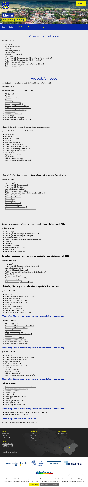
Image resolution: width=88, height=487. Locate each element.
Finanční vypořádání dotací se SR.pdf (17, 106)
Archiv (11, 27)
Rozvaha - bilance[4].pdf (13, 276)
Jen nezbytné (45, 484)
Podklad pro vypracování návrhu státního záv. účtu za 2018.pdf (25, 193)
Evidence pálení (54, 464)
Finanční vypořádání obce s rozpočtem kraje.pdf (20, 357)
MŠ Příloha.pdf (10, 116)
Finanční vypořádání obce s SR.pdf (16, 359)
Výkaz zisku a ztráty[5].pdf (13, 280)
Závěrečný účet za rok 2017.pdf (15, 248)
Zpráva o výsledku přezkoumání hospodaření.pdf (20, 209)
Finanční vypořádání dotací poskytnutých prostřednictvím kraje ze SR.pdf (28, 58)
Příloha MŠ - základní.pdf (13, 197)
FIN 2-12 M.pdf (10, 183)
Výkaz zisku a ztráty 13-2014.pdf (15, 340)
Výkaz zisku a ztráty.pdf (12, 98)
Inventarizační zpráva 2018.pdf (14, 189)
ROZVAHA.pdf (9, 395)
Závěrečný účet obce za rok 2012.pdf (16, 389)
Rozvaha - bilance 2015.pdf (13, 306)
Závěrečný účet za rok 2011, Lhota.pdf (17, 414)
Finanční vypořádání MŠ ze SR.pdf (15, 110)
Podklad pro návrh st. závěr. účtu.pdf (17, 302)
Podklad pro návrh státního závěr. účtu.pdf (18, 334)
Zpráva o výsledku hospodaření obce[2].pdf (19, 282)
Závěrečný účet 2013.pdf (13, 373)
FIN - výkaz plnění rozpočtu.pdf (15, 405)
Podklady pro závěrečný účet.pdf (15, 397)
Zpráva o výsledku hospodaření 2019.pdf (18, 120)
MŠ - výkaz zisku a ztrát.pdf (14, 332)
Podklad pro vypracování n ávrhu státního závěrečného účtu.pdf (25, 272)
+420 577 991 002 (7, 444)
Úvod (3, 27)
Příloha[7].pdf (9, 274)
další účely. (79, 479)
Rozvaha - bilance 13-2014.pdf (14, 338)
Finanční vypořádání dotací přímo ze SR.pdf (19, 236)
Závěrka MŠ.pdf (10, 250)
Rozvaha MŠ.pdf (10, 52)
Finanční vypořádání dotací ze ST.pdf (16, 185)
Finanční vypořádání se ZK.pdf (14, 187)
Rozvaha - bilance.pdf (12, 369)
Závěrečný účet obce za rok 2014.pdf (16, 342)
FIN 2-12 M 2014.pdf (11, 324)
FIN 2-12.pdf (9, 294)
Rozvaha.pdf (9, 44)
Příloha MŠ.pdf (10, 199)
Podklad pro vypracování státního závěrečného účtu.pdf (23, 240)
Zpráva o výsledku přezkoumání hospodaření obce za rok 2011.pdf (26, 412)
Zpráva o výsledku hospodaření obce (16, 344)
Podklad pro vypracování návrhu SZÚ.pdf (18, 62)
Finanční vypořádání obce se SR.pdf (16, 328)
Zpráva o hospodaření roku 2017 (15, 251)
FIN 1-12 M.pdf (10, 232)
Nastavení (54, 484)
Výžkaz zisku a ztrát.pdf (12, 46)
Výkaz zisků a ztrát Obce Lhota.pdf (16, 207)
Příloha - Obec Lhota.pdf (13, 195)
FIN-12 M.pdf (9, 56)
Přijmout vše (34, 484)
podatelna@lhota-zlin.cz (9, 452)
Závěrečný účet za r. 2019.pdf (14, 118)
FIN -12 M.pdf (9, 94)
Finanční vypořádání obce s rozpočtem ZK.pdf (19, 296)
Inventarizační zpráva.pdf (13, 50)
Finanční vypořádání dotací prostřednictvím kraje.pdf (22, 234)
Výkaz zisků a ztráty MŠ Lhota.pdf (16, 300)
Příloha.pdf (8, 48)
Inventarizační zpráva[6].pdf (14, 268)
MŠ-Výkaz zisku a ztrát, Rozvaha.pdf (16, 270)
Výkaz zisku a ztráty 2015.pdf (14, 308)
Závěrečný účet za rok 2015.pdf (15, 310)
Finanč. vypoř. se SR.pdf (12, 403)
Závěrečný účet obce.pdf (13, 66)
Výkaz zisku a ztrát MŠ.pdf (13, 54)
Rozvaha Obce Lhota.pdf (13, 203)
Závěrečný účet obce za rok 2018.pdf (16, 191)
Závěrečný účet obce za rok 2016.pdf (16, 278)
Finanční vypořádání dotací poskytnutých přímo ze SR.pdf (23, 60)
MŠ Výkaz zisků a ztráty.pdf (14, 363)
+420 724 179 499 (7, 446)
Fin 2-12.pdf (9, 264)
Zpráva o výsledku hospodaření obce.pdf (18, 312)
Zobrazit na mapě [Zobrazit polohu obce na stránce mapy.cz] (63, 433)
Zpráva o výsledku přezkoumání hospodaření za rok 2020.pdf (24, 64)
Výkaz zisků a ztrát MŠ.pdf (13, 114)
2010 (36, 422)
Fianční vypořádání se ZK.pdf (14, 104)
